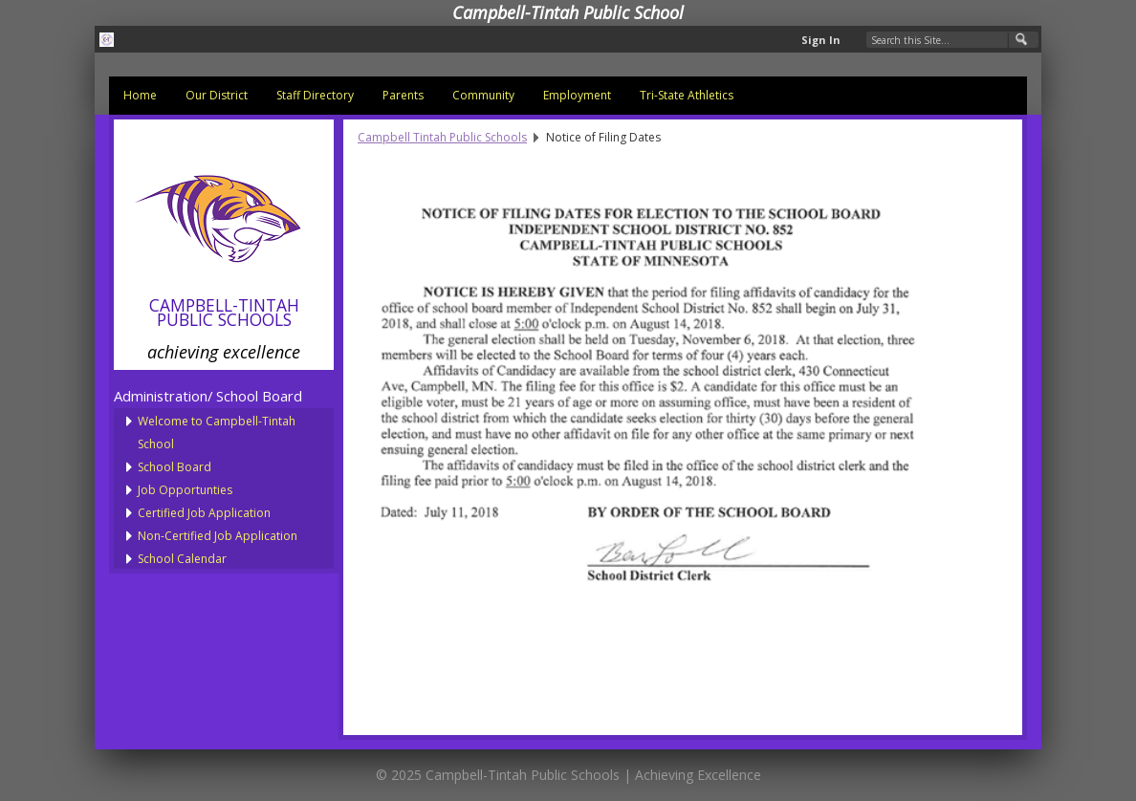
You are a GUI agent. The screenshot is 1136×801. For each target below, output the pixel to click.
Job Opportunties (185, 490)
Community (483, 95)
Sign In (821, 39)
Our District (217, 95)
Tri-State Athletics (686, 95)
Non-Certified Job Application (217, 536)
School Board (174, 467)
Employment (577, 95)
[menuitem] (140, 95)
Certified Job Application (204, 513)
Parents (403, 95)
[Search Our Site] (952, 40)
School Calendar (182, 559)
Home (140, 95)
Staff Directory (315, 95)
